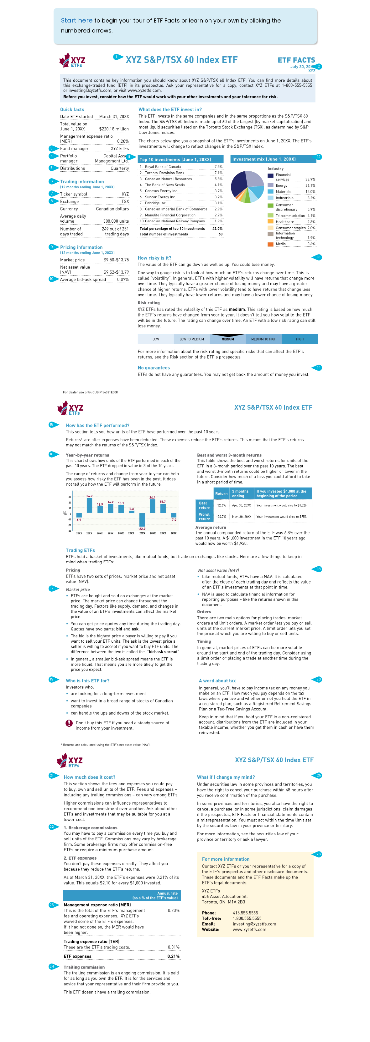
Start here (77, 21)
